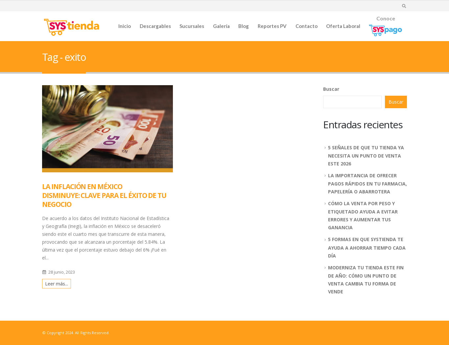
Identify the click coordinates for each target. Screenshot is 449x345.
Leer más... (56, 284)
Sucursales (191, 26)
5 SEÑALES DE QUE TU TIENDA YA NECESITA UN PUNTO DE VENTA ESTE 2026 (366, 155)
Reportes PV (272, 26)
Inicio (124, 26)
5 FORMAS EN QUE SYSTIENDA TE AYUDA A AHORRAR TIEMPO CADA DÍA (367, 247)
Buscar (331, 89)
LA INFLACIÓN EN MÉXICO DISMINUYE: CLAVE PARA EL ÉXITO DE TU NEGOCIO (104, 195)
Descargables (155, 26)
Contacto (306, 26)
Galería (221, 26)
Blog (243, 26)
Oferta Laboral (343, 26)
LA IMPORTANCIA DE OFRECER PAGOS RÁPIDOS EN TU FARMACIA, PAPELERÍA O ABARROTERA (367, 183)
